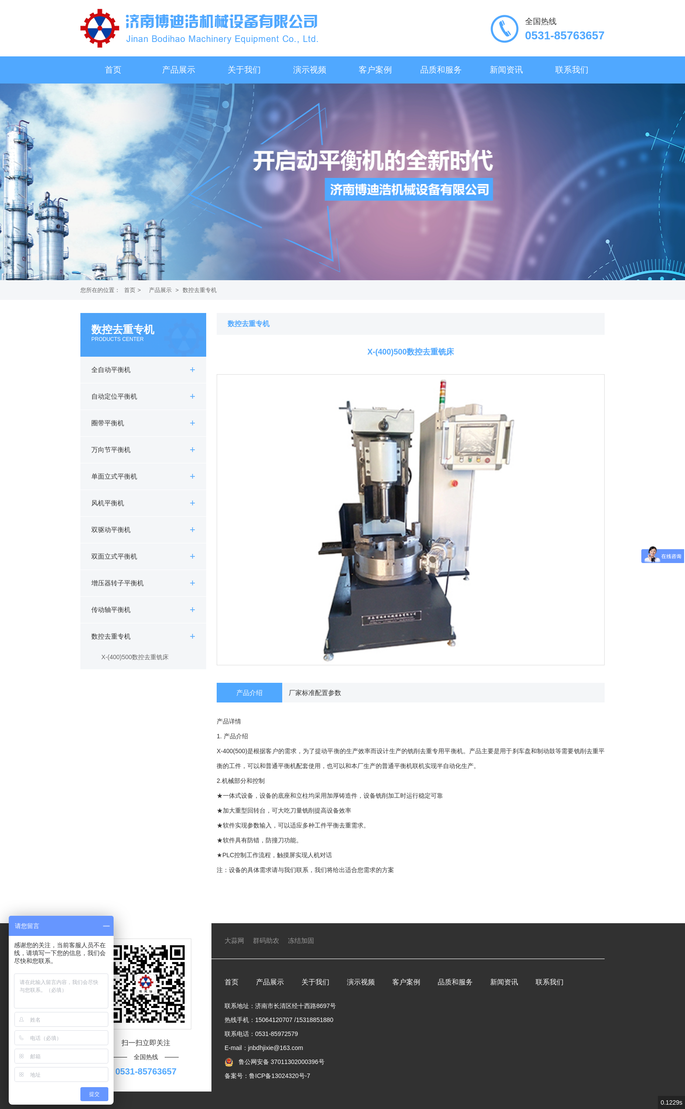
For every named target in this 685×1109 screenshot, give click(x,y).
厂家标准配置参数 (315, 692)
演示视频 (309, 69)
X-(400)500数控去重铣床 (135, 657)
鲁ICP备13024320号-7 (279, 1075)
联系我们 (571, 69)
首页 (113, 69)
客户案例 (375, 69)
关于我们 (244, 69)
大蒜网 (234, 940)
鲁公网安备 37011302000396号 (281, 1061)
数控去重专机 (200, 290)
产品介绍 (249, 692)
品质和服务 (441, 69)
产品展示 (178, 69)
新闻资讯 (506, 69)
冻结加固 (301, 940)
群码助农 (266, 940)
